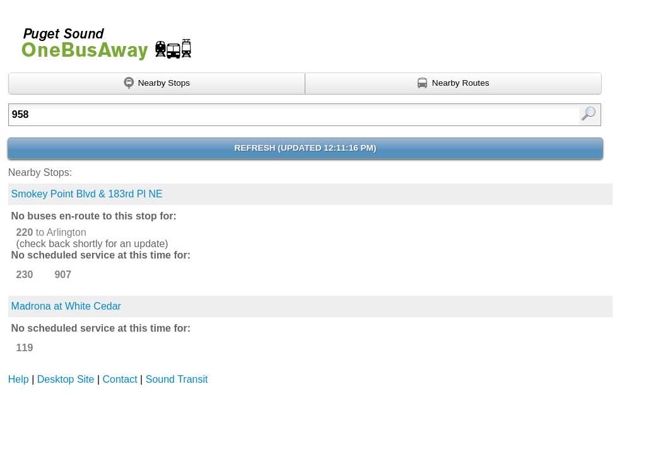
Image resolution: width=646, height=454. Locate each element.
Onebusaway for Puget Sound (101, 38)
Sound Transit (177, 379)
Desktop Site (66, 379)
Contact (120, 379)
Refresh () (306, 148)
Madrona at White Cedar (66, 306)
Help (18, 379)
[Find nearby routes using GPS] (453, 84)
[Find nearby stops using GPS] (156, 84)
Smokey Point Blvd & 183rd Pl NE (87, 194)
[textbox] (262, 115)
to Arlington (51, 232)
